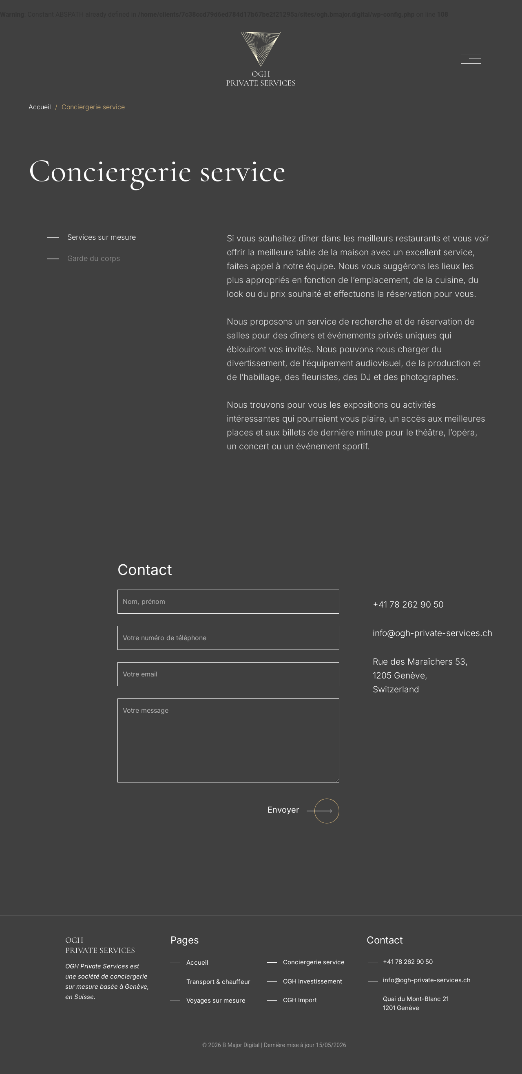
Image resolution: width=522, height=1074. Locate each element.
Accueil (40, 107)
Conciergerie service (314, 976)
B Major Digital (240, 1059)
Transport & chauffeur (218, 996)
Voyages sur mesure (216, 1015)
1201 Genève (401, 1022)
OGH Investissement (312, 995)
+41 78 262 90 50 (408, 976)
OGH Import (300, 1015)
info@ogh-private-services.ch (427, 994)
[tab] (91, 238)
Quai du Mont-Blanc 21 (416, 1013)
